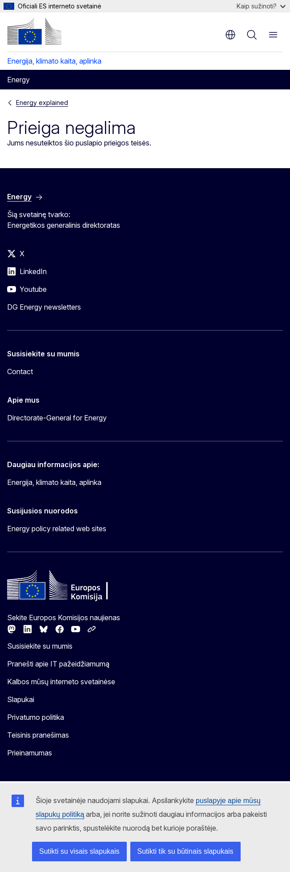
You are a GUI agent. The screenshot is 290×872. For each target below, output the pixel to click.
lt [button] (230, 34)
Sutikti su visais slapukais (79, 851)
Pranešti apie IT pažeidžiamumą (58, 663)
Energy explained (42, 102)
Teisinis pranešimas (38, 735)
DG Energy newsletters (44, 307)
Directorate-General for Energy (57, 417)
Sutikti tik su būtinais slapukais (185, 851)
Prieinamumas (29, 752)
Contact (20, 371)
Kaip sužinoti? (261, 6)
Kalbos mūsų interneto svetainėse (61, 681)
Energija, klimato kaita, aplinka (54, 61)
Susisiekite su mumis (39, 646)
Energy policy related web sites (56, 528)
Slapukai (20, 699)
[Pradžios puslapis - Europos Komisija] (34, 31)
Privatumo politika (35, 717)
